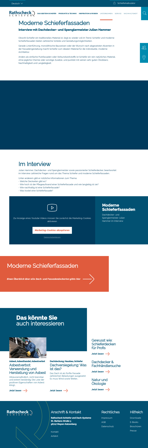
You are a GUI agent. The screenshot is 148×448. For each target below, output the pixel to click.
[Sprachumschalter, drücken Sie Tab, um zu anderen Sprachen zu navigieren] (17, 3)
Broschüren (135, 426)
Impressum (106, 418)
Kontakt (55, 432)
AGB (103, 422)
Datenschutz (107, 426)
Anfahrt (54, 436)
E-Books (134, 422)
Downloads (135, 418)
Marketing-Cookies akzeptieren (52, 230)
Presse (133, 430)
